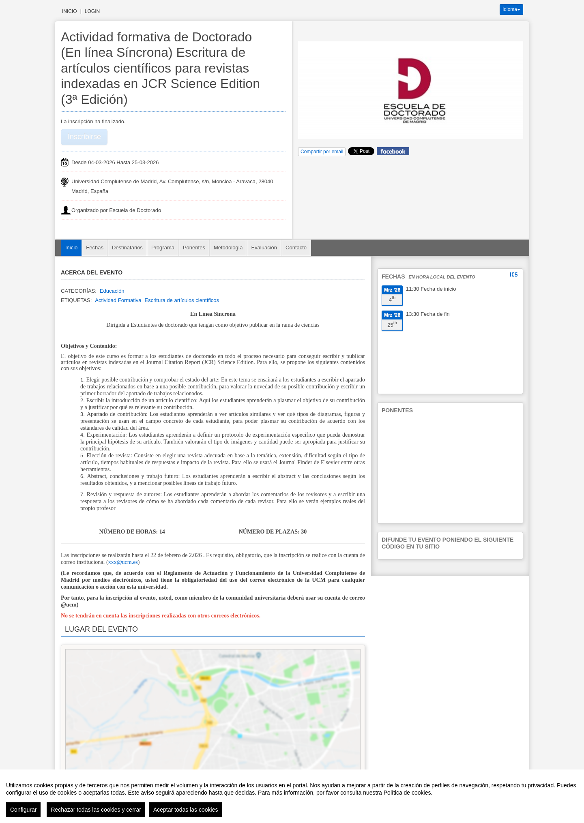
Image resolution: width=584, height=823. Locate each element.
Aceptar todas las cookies (185, 809)
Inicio (69, 11)
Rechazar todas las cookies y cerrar (96, 809)
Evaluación (264, 247)
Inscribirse (84, 137)
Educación (112, 291)
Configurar (23, 809)
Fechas (94, 247)
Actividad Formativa (118, 300)
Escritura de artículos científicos (181, 300)
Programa (162, 247)
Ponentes (194, 247)
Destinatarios (127, 247)
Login (92, 11)
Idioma (511, 9)
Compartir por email (322, 151)
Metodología (228, 247)
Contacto (296, 247)
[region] (292, 796)
